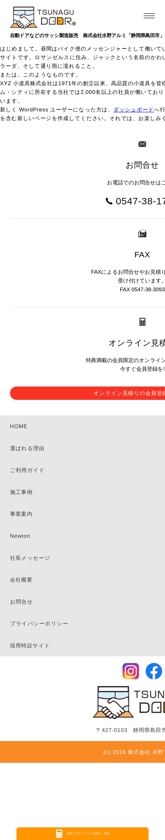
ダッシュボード (133, 110)
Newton (20, 536)
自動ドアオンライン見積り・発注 (88, 833)
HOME (19, 426)
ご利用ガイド (27, 470)
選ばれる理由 (27, 448)
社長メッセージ (30, 558)
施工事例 (21, 492)
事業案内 (21, 514)
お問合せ (21, 602)
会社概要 (21, 580)
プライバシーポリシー (39, 623)
